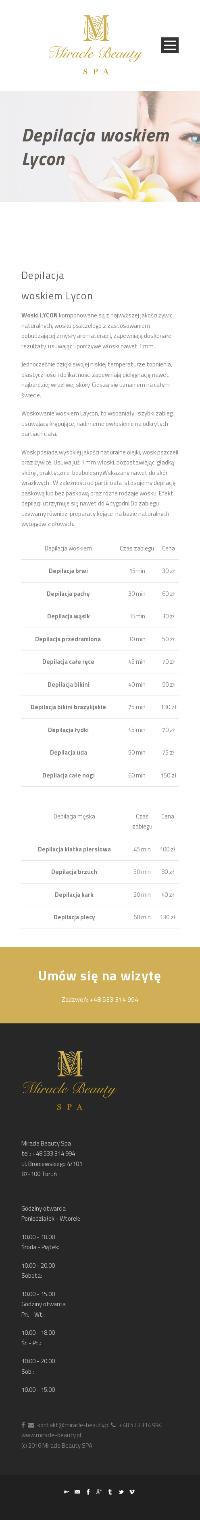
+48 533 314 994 (136, 1425)
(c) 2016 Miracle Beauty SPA (56, 1445)
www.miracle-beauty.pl (51, 1435)
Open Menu (170, 45)
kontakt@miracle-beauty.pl (69, 1425)
